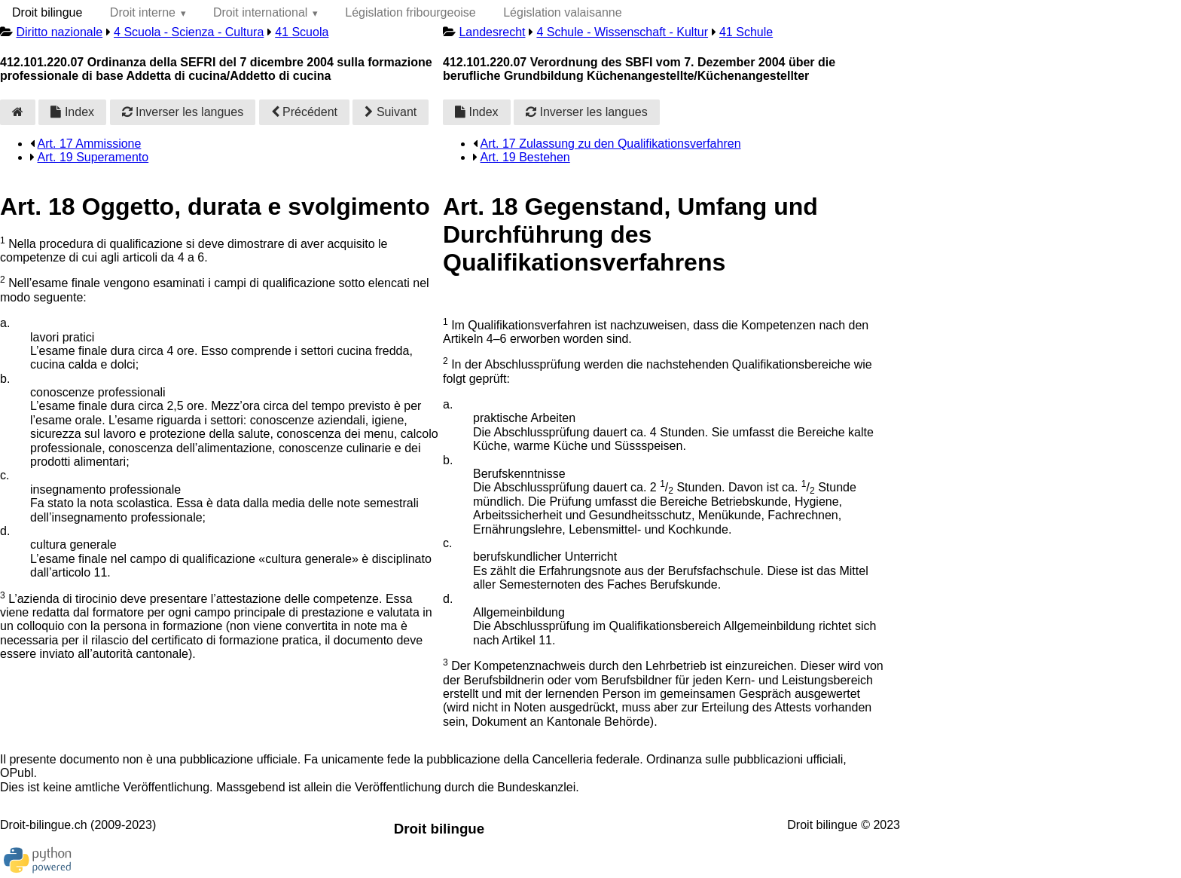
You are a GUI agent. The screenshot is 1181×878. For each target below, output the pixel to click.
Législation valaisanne (562, 12)
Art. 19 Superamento (93, 157)
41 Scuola (301, 32)
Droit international (260, 12)
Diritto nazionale (59, 32)
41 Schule (746, 32)
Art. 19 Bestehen (525, 157)
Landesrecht (492, 32)
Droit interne (142, 12)
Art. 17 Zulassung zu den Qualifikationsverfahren (611, 143)
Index (72, 112)
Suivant (391, 112)
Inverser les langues (183, 112)
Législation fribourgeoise (410, 12)
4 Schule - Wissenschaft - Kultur (622, 32)
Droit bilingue (47, 12)
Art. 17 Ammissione (90, 143)
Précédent (304, 112)
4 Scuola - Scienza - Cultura (189, 32)
